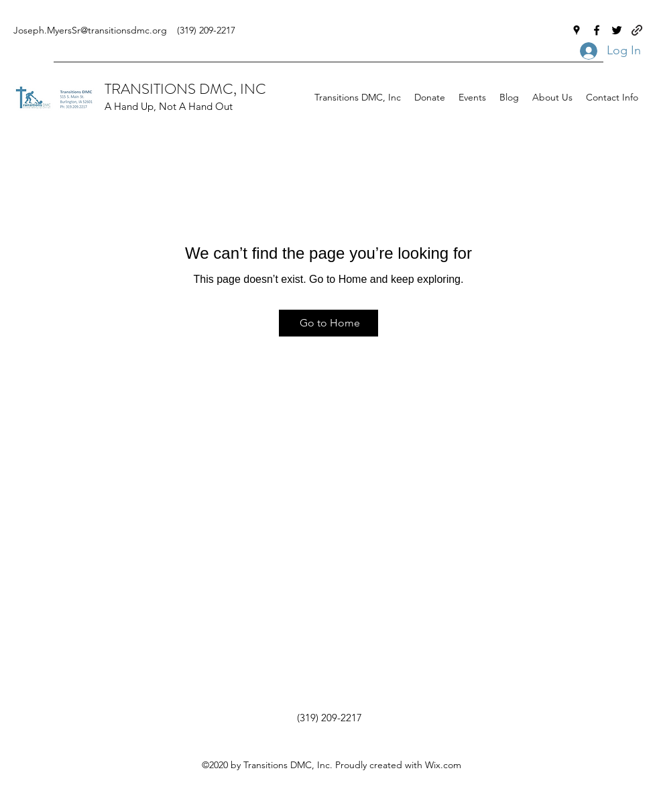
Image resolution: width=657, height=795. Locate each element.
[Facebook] (596, 30)
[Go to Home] (328, 323)
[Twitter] (616, 30)
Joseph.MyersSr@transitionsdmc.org (90, 30)
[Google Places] (576, 30)
